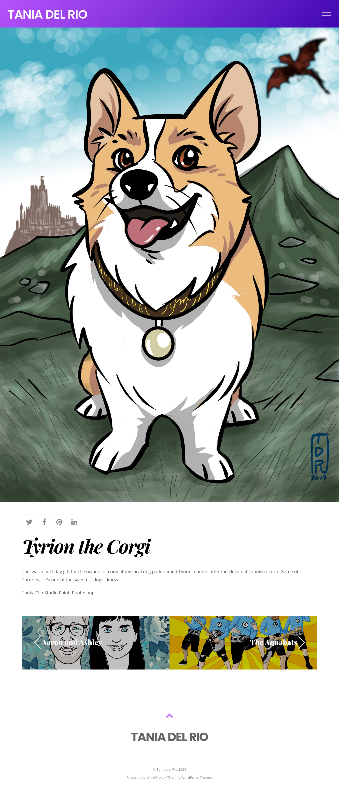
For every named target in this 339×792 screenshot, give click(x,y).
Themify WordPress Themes (190, 777)
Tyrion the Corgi (86, 545)
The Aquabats (273, 642)
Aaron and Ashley (72, 642)
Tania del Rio (167, 769)
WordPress (155, 777)
